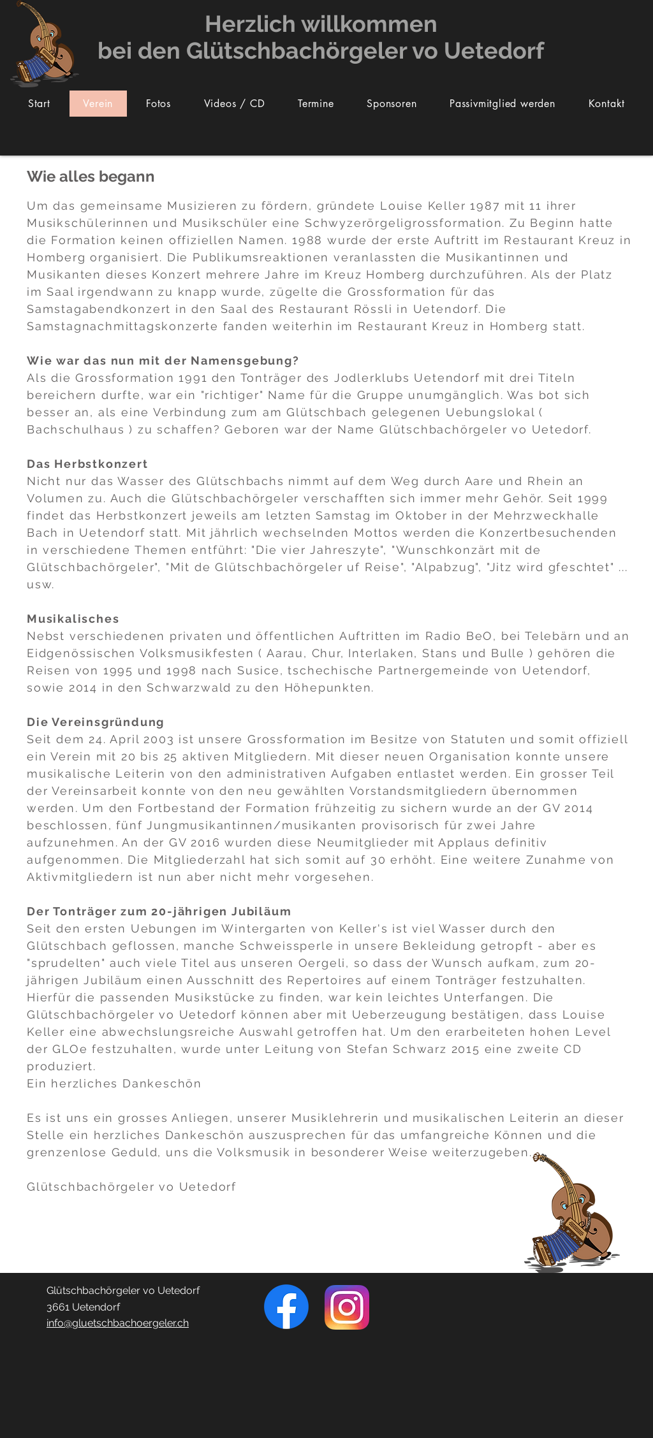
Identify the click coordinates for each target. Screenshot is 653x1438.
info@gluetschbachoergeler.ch (118, 1323)
